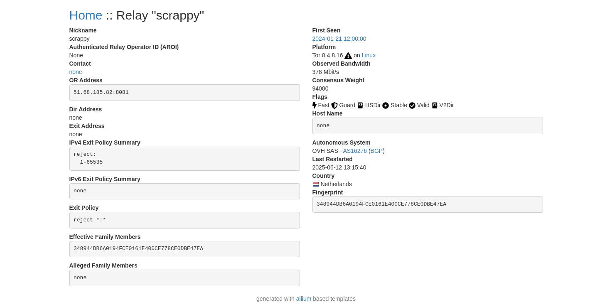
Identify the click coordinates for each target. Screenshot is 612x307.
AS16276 (355, 150)
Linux (369, 55)
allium (304, 298)
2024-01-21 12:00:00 (339, 38)
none (75, 72)
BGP (377, 150)
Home (86, 15)
